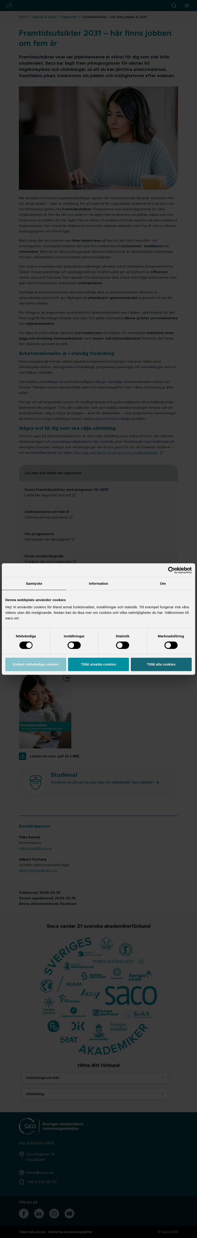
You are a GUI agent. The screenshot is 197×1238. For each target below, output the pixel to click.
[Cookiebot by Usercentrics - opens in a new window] (171, 570)
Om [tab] (163, 583)
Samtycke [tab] (34, 583)
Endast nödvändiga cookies (36, 664)
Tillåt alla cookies (161, 664)
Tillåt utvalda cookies (98, 664)
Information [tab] (98, 583)
